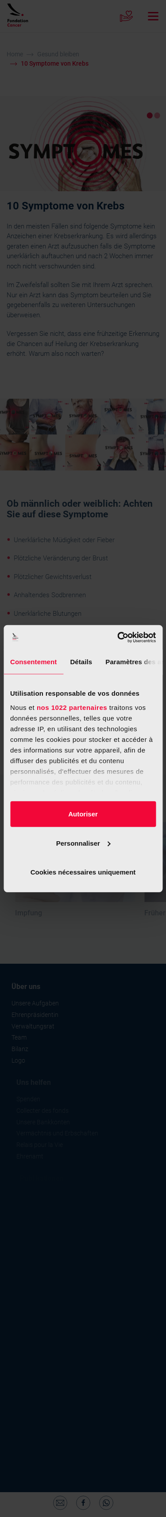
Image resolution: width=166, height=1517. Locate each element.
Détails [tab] (81, 662)
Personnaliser (83, 843)
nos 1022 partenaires (72, 707)
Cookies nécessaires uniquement (83, 872)
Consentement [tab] (33, 662)
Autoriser (83, 814)
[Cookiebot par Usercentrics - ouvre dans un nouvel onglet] (118, 637)
